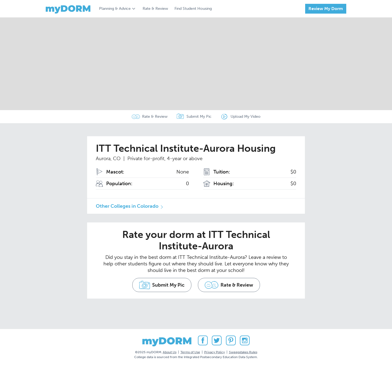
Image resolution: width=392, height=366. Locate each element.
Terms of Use (190, 352)
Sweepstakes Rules (243, 352)
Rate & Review (155, 8)
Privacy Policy (214, 352)
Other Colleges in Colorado (127, 206)
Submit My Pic (199, 116)
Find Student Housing (193, 8)
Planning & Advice (115, 8)
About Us (169, 352)
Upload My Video (246, 116)
